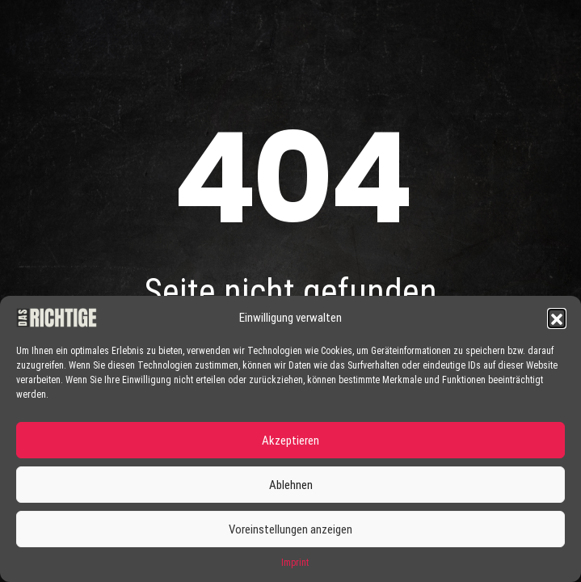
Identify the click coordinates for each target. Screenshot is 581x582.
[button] (557, 318)
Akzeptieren (290, 440)
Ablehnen (291, 485)
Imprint (295, 562)
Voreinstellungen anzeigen (290, 529)
